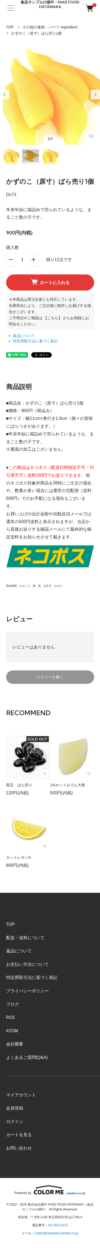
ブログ (12, 1004)
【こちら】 (52, 318)
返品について (24, 336)
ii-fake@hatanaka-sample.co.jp (56, 1233)
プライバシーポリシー (27, 991)
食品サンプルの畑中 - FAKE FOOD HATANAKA (50, 4)
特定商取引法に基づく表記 (35, 341)
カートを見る (19, 1134)
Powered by (50, 1190)
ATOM (12, 1031)
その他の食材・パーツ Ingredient (49, 27)
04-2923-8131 (58, 1225)
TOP (10, 27)
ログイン (14, 1121)
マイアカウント (21, 1095)
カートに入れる (50, 281)
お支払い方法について (27, 964)
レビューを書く (50, 677)
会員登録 (14, 1108)
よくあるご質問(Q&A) (27, 1057)
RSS (10, 1017)
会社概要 (14, 1044)
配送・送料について (25, 937)
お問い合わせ (19, 1148)
